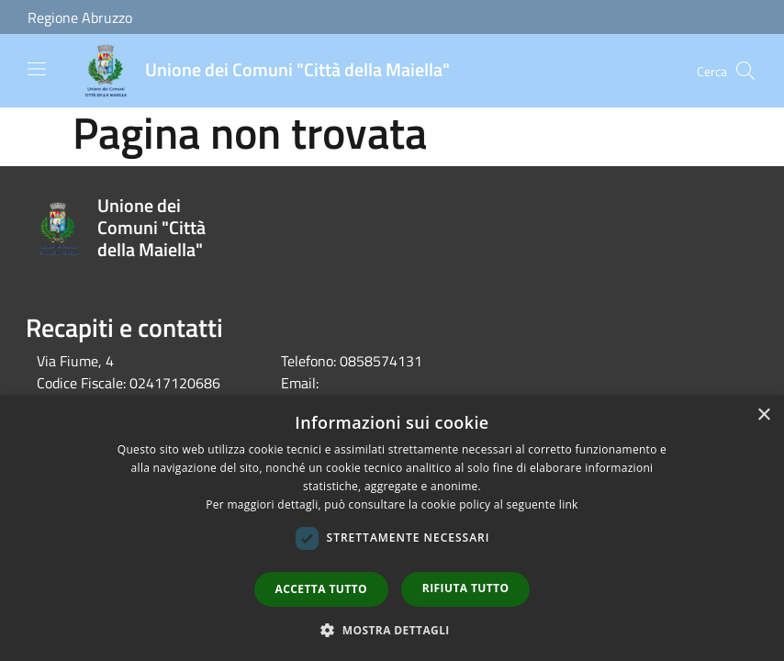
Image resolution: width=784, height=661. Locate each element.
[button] (392, 630)
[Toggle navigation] (37, 69)
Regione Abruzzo (80, 17)
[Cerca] (745, 71)
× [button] (763, 415)
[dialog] (392, 528)
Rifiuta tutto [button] (466, 588)
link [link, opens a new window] (568, 504)
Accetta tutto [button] (321, 589)
